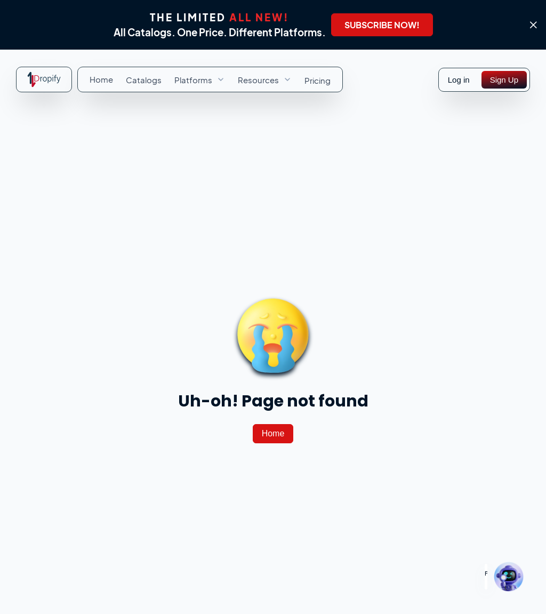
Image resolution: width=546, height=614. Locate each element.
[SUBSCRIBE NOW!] (382, 24)
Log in (459, 79)
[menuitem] (101, 79)
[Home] (273, 433)
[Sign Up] (504, 80)
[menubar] (210, 79)
